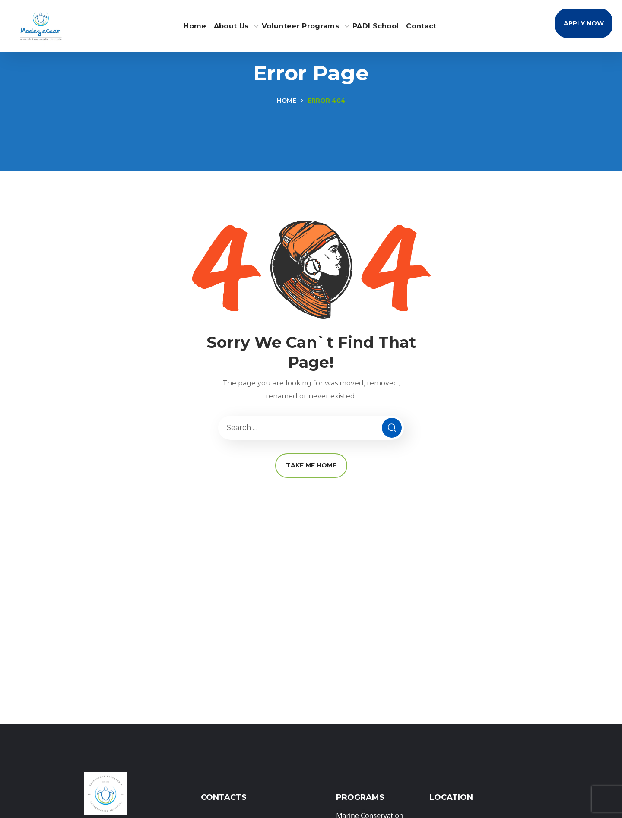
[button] (583, 23)
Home (286, 100)
